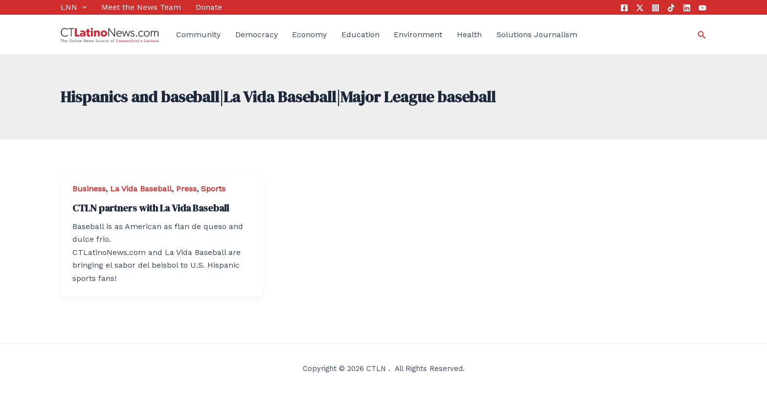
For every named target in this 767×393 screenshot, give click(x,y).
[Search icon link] (702, 35)
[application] (82, 7)
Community (198, 34)
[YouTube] (702, 8)
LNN (74, 7)
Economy (309, 34)
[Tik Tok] (671, 8)
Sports (213, 188)
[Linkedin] (687, 8)
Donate (209, 7)
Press (186, 188)
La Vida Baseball (141, 188)
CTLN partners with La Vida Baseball (150, 208)
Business (89, 188)
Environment (418, 34)
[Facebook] (624, 8)
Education (360, 34)
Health (469, 34)
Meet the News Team (141, 7)
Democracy (256, 34)
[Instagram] (655, 8)
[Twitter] (640, 8)
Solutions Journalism (536, 34)
